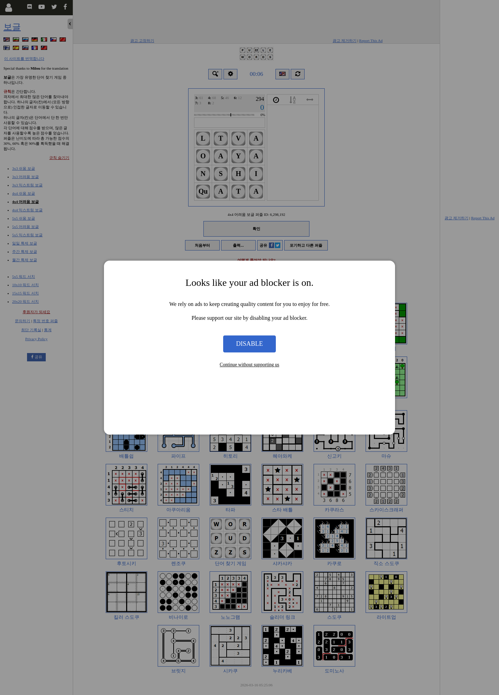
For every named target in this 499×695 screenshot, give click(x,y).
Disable (249, 343)
